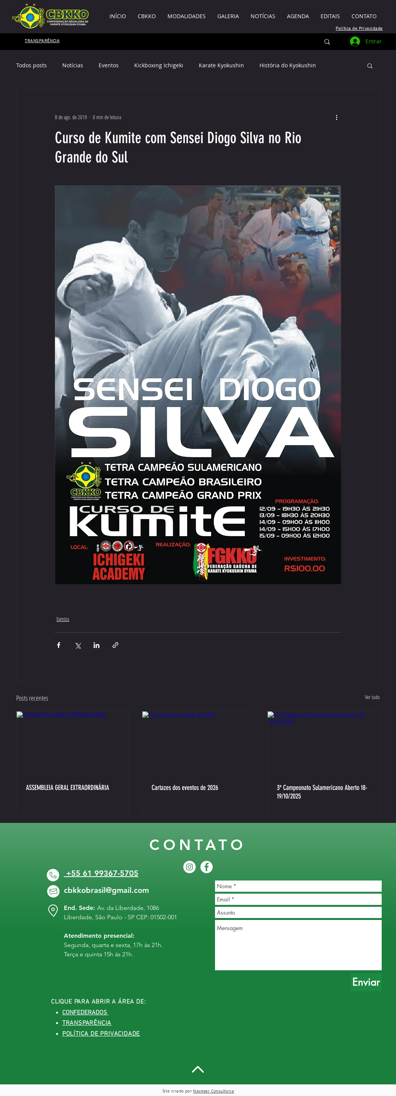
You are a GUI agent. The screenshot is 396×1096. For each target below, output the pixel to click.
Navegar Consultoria (213, 1091)
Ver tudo (372, 697)
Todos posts (31, 65)
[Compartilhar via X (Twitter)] (77, 645)
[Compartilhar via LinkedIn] (96, 645)
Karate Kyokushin (221, 65)
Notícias (72, 65)
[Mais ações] (336, 116)
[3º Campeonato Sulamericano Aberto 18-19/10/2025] (323, 742)
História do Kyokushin (287, 65)
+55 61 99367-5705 (101, 873)
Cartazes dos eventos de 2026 (185, 787)
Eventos (109, 65)
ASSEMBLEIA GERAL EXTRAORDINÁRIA (67, 787)
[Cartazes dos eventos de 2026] (198, 742)
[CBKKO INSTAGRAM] (189, 867)
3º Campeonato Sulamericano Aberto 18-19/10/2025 (322, 791)
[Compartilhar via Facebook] (58, 645)
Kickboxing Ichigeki (158, 65)
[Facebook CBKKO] (206, 867)
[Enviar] (366, 982)
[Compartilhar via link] (115, 645)
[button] (330, 16)
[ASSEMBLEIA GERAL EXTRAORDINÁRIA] (72, 742)
